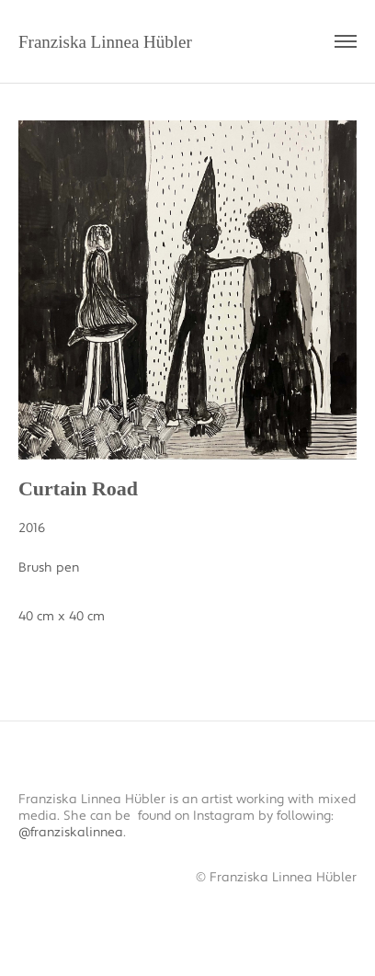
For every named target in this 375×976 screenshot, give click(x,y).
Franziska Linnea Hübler (105, 42)
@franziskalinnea (70, 832)
